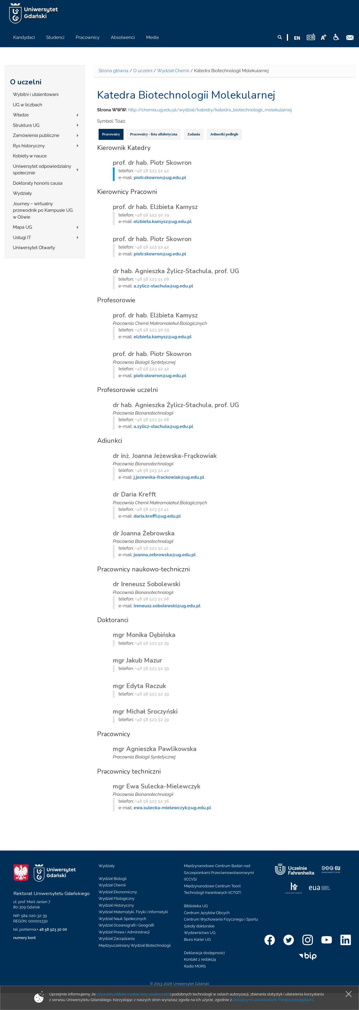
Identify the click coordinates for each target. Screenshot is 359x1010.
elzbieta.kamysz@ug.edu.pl (163, 221)
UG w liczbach (27, 105)
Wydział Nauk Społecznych (122, 918)
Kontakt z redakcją (200, 959)
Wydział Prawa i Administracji (124, 932)
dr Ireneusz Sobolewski (146, 584)
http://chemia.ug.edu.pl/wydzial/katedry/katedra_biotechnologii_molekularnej (210, 110)
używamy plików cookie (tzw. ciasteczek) (133, 994)
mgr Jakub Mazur (137, 660)
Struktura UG (26, 125)
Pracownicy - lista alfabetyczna (153, 134)
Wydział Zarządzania (117, 938)
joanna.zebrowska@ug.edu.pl (165, 554)
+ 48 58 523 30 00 (52, 929)
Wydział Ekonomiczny (118, 892)
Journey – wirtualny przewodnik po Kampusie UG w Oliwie (43, 210)
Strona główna (113, 70)
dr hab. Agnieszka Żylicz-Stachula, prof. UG (176, 271)
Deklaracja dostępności (204, 953)
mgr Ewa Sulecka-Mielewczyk (156, 786)
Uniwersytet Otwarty (34, 247)
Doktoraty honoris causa (38, 183)
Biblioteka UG (196, 906)
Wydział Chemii (173, 70)
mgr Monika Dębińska (144, 635)
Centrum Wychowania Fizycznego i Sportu (221, 919)
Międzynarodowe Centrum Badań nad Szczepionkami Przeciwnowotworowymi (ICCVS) (219, 872)
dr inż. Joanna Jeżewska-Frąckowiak (165, 456)
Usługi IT (22, 237)
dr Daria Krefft (134, 494)
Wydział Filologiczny (117, 898)
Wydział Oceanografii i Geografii (126, 925)
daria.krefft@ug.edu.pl (157, 516)
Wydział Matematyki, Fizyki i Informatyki (133, 912)
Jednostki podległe (224, 134)
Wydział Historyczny (116, 905)
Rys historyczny (29, 145)
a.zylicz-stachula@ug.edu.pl (163, 286)
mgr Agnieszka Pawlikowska (155, 749)
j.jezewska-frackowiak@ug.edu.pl (169, 477)
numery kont (24, 937)
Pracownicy (111, 134)
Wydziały (22, 193)
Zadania (193, 134)
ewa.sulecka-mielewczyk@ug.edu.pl (172, 807)
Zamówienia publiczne (36, 135)
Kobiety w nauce (30, 156)
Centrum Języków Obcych (207, 913)
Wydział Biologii (112, 878)
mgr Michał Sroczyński (145, 711)
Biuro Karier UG (197, 939)
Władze (21, 115)
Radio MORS (195, 966)
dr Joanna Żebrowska (144, 533)
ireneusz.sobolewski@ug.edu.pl (167, 605)
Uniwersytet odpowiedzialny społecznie (42, 170)
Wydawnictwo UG (200, 932)
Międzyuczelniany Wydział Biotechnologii (135, 945)
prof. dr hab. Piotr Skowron (152, 163)
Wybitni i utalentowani (36, 94)
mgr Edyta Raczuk (139, 686)
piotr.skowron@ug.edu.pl (160, 177)
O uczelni (25, 82)
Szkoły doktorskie (199, 926)
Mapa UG (22, 227)
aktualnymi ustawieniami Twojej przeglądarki (273, 1000)
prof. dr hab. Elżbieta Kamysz (155, 207)
